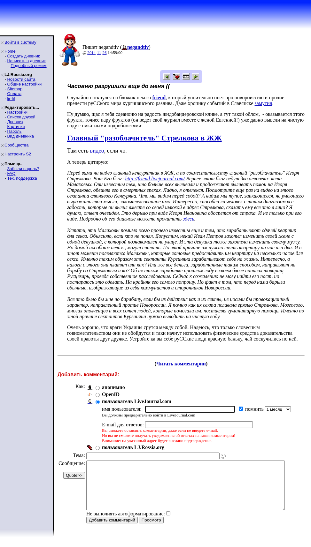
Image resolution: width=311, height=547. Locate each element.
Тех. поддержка (22, 178)
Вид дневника (20, 136)
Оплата (14, 93)
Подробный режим (28, 65)
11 (99, 52)
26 (104, 52)
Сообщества (16, 145)
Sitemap (14, 88)
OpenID (111, 394)
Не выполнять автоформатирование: (125, 523)
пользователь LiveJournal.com (136, 401)
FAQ (11, 173)
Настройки (17, 112)
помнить (255, 409)
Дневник (15, 121)
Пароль (14, 131)
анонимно (113, 387)
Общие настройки (24, 84)
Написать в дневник (26, 60)
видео (97, 150)
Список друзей (21, 117)
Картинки (16, 126)
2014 (91, 52)
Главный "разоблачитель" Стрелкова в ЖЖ (144, 138)
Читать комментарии (183, 363)
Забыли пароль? (23, 168)
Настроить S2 (17, 154)
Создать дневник (23, 56)
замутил (242, 103)
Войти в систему (20, 42)
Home (10, 51)
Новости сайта (21, 79)
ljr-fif (11, 98)
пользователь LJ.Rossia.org (133, 447)
